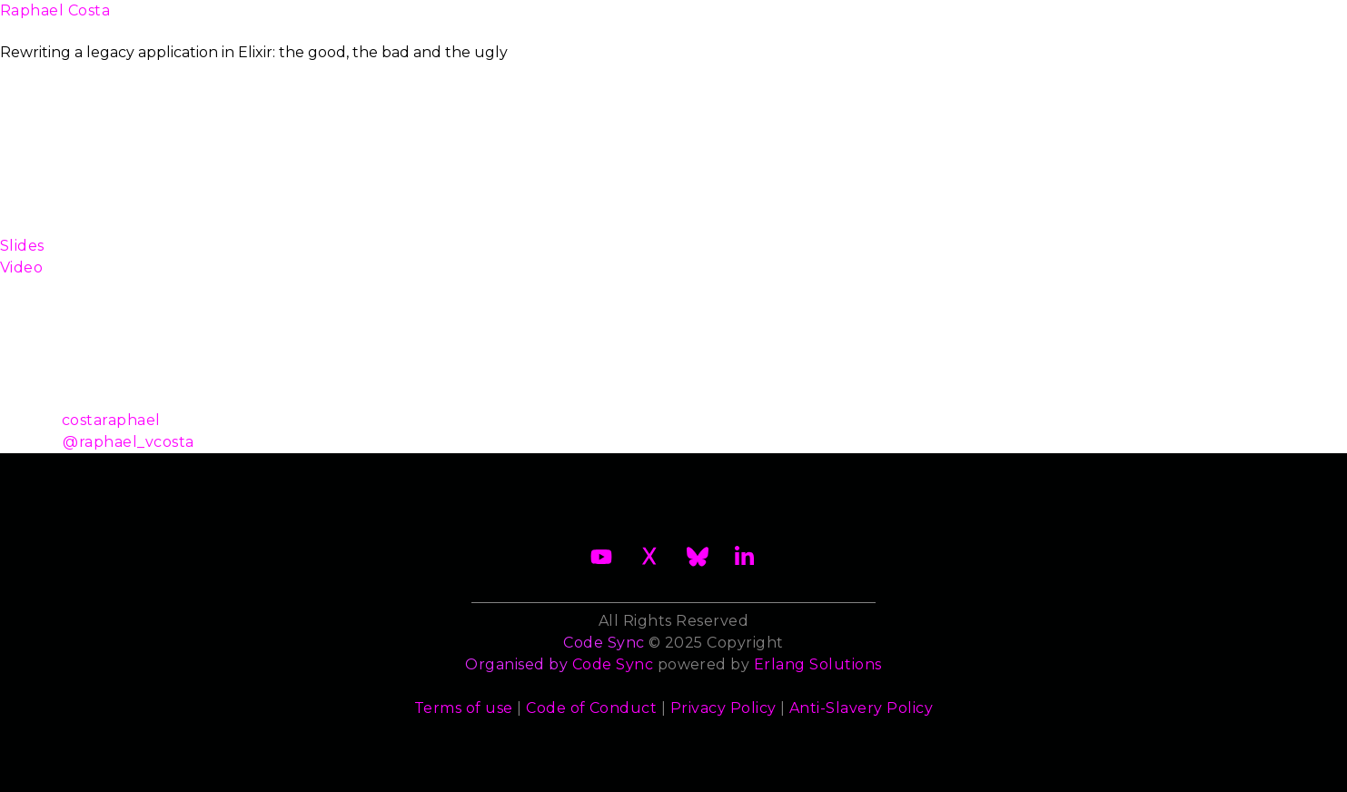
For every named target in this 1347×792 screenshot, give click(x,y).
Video (21, 267)
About (215, 21)
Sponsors (953, 21)
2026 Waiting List (344, 21)
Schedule (657, 21)
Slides (22, 245)
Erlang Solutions (818, 664)
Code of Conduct (591, 708)
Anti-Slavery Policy (861, 708)
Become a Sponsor (516, 21)
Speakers (760, 21)
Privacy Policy (723, 708)
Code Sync (612, 664)
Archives (1153, 21)
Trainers (857, 21)
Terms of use (463, 708)
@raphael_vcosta (128, 441)
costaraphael (111, 420)
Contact (1051, 21)
